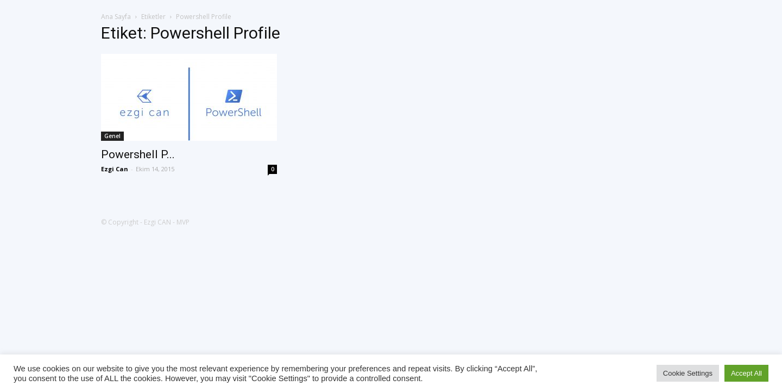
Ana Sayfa (116, 16)
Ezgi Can (114, 169)
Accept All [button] (746, 373)
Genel (112, 136)
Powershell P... (138, 154)
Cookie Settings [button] (687, 373)
